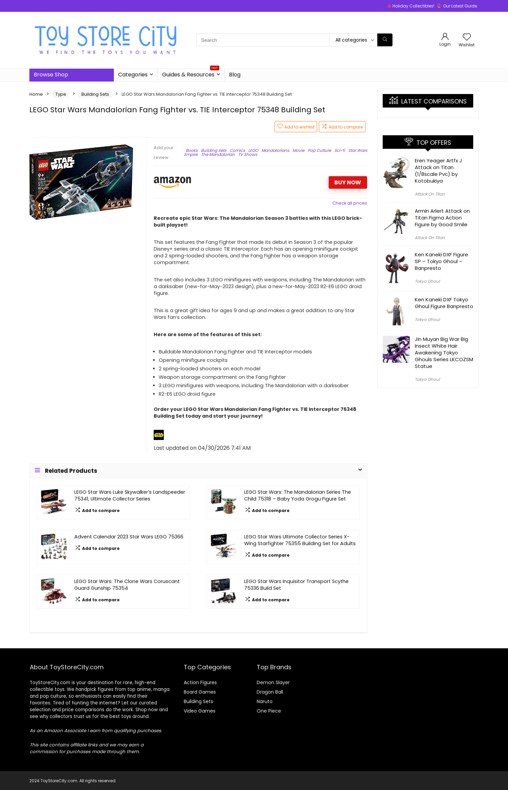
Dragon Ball (270, 692)
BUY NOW (347, 182)
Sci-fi (339, 150)
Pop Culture (319, 150)
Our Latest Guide (460, 6)
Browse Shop (51, 74)
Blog (234, 74)
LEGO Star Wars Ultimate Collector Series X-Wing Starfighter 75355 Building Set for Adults (300, 540)
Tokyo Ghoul (427, 281)
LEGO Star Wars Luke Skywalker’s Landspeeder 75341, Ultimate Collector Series (129, 495)
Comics (237, 150)
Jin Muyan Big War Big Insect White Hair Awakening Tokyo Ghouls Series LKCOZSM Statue (444, 352)
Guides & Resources (190, 73)
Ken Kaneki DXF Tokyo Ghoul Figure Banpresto (444, 303)
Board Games (200, 692)
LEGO (253, 150)
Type (60, 94)
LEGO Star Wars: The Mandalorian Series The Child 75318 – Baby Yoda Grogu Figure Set (297, 495)
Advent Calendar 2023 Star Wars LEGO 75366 (128, 536)
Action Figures (200, 682)
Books (192, 150)
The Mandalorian (218, 154)
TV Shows (247, 154)
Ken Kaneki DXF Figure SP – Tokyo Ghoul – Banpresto (441, 261)
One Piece (269, 710)
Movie (298, 150)
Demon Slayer (273, 682)
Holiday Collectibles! (413, 6)
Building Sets (95, 94)
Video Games (199, 710)
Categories (133, 74)
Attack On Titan (430, 194)
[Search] (384, 39)
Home (36, 94)
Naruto (265, 701)
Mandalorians (275, 150)
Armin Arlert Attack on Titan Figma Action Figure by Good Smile (442, 217)
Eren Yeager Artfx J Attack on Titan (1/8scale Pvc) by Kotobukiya (438, 170)
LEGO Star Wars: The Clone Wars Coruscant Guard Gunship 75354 (127, 584)
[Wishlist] (467, 37)
